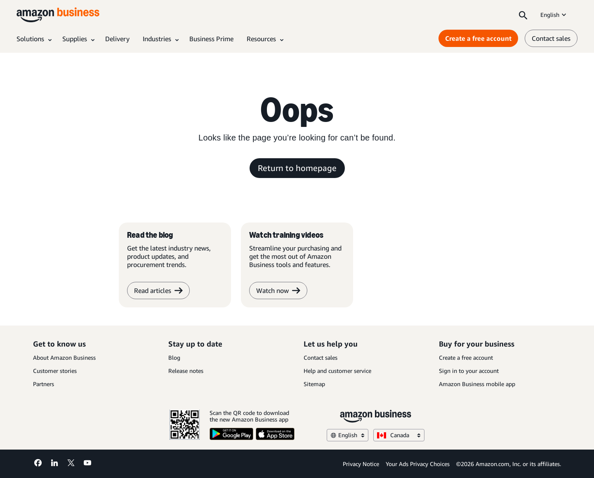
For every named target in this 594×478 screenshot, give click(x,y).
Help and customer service (337, 370)
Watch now (278, 290)
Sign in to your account (469, 370)
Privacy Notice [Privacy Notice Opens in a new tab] (361, 463)
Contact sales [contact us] (551, 38)
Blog (174, 357)
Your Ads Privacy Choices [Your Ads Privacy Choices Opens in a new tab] (418, 463)
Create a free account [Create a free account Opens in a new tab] (478, 38)
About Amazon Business (64, 357)
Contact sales (320, 357)
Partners (43, 383)
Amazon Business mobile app (477, 383)
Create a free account (466, 357)
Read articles (158, 290)
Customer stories (55, 370)
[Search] (523, 15)
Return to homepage (297, 168)
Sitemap (314, 383)
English (554, 14)
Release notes (185, 370)
